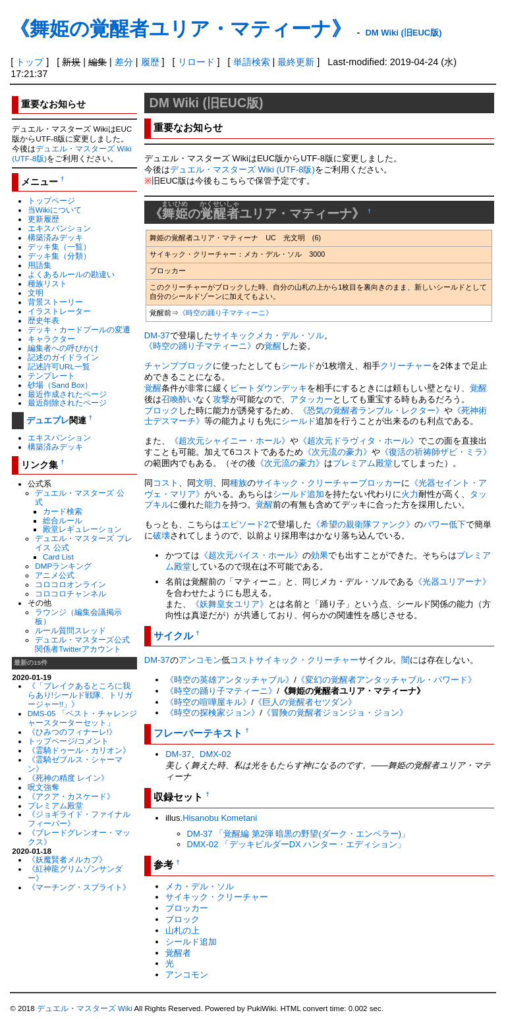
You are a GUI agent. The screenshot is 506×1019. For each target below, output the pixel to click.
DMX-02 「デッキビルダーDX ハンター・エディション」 (297, 844)
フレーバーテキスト (198, 733)
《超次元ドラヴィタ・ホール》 (358, 441)
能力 (212, 505)
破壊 (161, 535)
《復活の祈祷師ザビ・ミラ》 (436, 452)
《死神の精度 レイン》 (68, 777)
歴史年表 (43, 320)
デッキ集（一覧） (59, 246)
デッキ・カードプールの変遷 (79, 329)
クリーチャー (406, 366)
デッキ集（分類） (59, 255)
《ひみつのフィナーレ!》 (72, 731)
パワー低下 (444, 524)
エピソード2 (245, 524)
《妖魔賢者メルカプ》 (67, 859)
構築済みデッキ (55, 237)
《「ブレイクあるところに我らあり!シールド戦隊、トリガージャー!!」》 (80, 694)
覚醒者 (178, 953)
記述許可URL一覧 (59, 366)
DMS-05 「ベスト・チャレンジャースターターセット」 (82, 718)
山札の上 (182, 930)
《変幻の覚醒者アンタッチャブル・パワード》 (386, 680)
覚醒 (272, 346)
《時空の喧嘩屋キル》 (208, 702)
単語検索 (251, 62)
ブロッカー (379, 483)
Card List (58, 556)
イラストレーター (59, 311)
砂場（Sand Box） (60, 384)
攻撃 (221, 399)
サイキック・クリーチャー (307, 483)
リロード (196, 62)
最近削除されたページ (67, 402)
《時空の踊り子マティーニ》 (226, 313)
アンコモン (200, 660)
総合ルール (62, 520)
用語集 (39, 265)
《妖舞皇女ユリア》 (229, 604)
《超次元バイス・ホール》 (251, 555)
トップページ (51, 200)
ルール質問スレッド (70, 630)
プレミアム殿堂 (55, 805)
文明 (35, 292)
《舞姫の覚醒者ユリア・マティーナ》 (180, 28)
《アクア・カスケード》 (71, 796)
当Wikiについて (55, 209)
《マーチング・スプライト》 (79, 887)
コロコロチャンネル (70, 593)
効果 (319, 555)
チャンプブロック (178, 366)
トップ (29, 62)
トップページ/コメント (68, 741)
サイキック (234, 335)
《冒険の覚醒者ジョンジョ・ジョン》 (335, 713)
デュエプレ (47, 420)
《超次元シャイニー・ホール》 (230, 441)
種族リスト (47, 283)
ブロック (161, 410)
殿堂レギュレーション (82, 529)
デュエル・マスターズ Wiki (84, 1008)
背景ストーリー (55, 302)
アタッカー (311, 399)
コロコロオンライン (70, 584)
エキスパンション (59, 228)
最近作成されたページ (67, 394)
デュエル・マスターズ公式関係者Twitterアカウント (82, 644)
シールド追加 (298, 494)
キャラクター (51, 338)
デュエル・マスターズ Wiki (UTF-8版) (242, 169)
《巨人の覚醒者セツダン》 (305, 702)
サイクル (173, 635)
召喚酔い (178, 399)
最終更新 (295, 62)
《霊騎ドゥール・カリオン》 (79, 750)
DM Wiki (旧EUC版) (403, 33)
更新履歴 (43, 219)
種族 (238, 483)
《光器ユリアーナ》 (452, 582)
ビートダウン (255, 388)
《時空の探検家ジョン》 (212, 713)
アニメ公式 (54, 575)
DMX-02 (215, 754)
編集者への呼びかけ (63, 348)
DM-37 (157, 335)
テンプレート (51, 375)
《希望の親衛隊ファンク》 (363, 524)
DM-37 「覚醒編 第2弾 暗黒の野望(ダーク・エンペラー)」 (298, 834)
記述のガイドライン (63, 357)
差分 (124, 62)
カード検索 (62, 511)
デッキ (294, 388)
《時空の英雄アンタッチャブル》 (229, 680)
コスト (166, 483)
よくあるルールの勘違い (71, 274)
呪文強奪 (43, 787)
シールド (298, 366)
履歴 (150, 62)
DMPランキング (63, 566)
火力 (409, 494)
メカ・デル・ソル (290, 335)
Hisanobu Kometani (220, 818)
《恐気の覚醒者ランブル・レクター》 (371, 410)
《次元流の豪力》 (337, 452)
